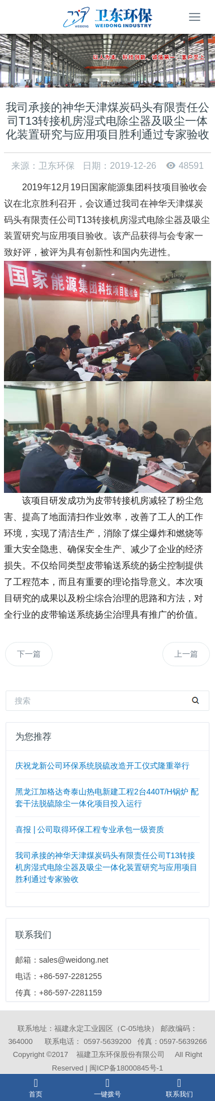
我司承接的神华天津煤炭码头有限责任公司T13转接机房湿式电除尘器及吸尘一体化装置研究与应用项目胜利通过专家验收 (106, 867)
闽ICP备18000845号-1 (126, 1068)
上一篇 (186, 653)
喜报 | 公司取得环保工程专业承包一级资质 (89, 829)
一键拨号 (107, 1087)
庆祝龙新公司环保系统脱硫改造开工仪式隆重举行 (102, 765)
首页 (35, 1087)
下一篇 (29, 653)
